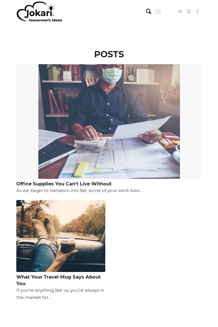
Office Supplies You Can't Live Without (64, 184)
